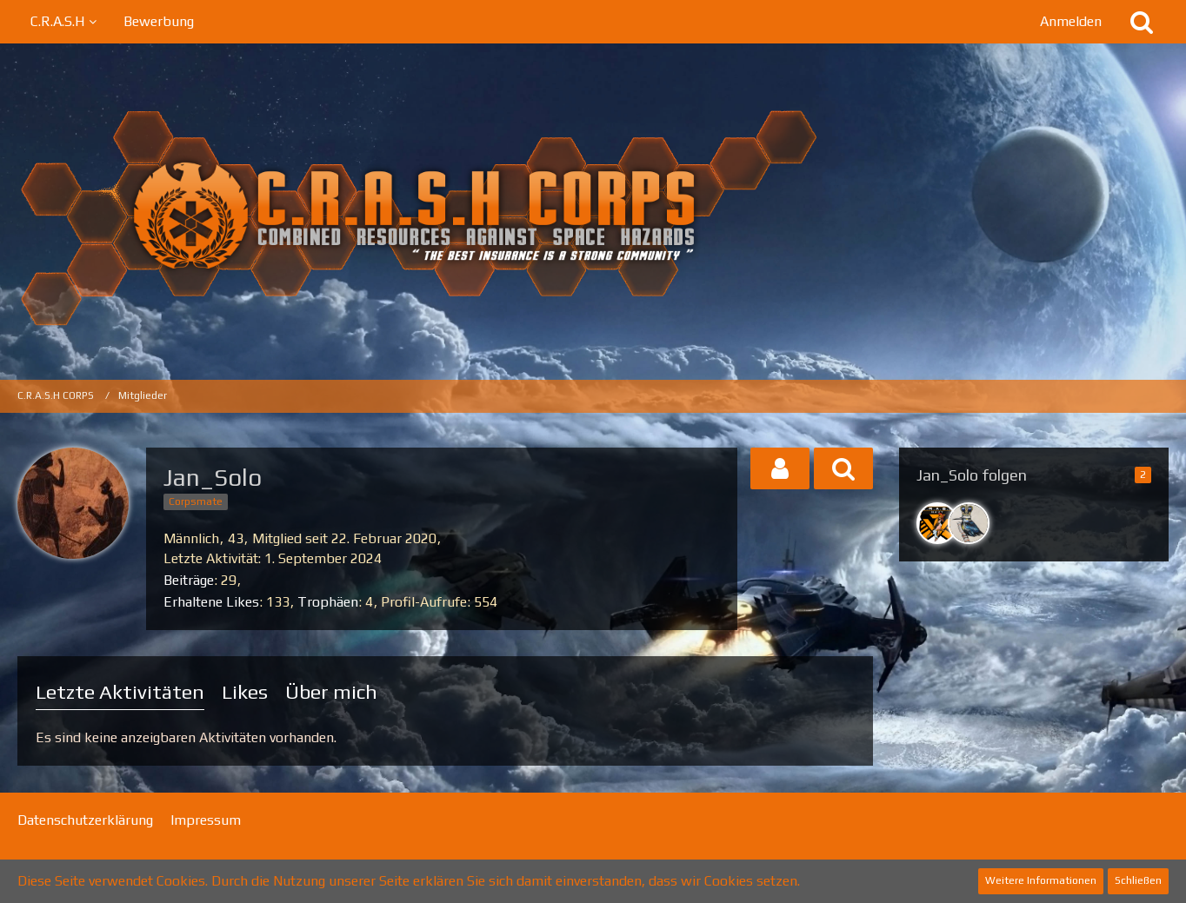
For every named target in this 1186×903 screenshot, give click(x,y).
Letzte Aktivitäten (120, 691)
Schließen (1138, 880)
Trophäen (327, 602)
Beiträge (188, 580)
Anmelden (1071, 21)
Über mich (331, 691)
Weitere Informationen (1040, 880)
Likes (245, 691)
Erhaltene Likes (211, 602)
